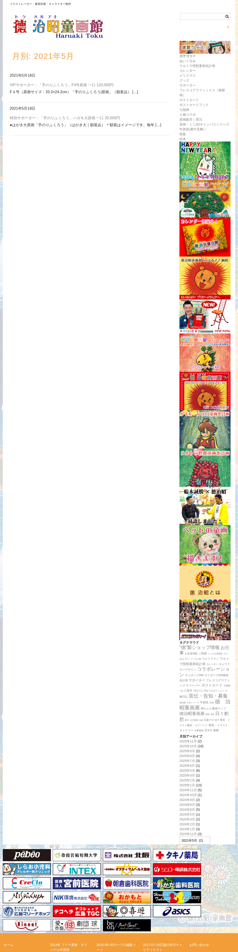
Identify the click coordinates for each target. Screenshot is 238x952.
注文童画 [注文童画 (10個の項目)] (194, 720)
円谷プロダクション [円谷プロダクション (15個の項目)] (214, 690)
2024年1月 (187, 829)
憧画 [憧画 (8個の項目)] (212, 714)
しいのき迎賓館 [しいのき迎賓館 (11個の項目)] (215, 653)
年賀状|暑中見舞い (192, 129)
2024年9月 (187, 800)
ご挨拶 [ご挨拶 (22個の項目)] (202, 653)
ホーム (8, 903)
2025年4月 (187, 775)
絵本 (182, 139)
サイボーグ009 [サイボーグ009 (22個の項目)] (194, 675)
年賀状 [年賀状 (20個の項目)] (204, 702)
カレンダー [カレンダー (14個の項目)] (212, 664)
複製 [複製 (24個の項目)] (216, 730)
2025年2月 (187, 780)
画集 (182, 134)
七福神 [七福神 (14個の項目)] (226, 685)
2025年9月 (187, 751)
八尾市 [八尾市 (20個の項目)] (188, 690)
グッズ (184, 80)
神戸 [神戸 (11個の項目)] (217, 720)
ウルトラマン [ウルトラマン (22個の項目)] (210, 658)
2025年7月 (187, 761)
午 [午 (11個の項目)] (226, 691)
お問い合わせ (199, 903)
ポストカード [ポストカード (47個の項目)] (212, 685)
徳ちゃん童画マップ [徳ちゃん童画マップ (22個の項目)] (213, 708)
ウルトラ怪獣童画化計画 (197, 66)
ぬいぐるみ (187, 61)
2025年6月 (187, 766)
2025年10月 (188, 746)
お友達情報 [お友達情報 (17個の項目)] (191, 653)
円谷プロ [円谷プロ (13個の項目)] (198, 690)
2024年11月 (188, 790)
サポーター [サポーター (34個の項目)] (197, 680)
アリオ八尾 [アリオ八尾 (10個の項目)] (196, 659)
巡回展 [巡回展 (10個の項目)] (182, 703)
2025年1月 (187, 785)
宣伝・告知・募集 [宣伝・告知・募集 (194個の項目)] (208, 695)
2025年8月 (187, 756)
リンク (101, 917)
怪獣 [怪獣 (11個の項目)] (207, 714)
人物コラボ (187, 114)
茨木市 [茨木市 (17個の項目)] (208, 730)
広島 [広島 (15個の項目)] (211, 702)
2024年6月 (187, 809)
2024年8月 (187, 805)
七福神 (184, 110)
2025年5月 (187, 770)
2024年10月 (188, 795)
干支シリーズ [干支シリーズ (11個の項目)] (193, 703)
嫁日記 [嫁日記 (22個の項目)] (183, 696)
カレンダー (187, 70)
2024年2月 (187, 824)
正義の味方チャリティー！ (208, 917)
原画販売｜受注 (190, 119)
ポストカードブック (194, 105)
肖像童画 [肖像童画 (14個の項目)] (199, 730)
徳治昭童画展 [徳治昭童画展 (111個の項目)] (192, 713)
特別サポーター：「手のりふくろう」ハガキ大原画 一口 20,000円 (65, 118)
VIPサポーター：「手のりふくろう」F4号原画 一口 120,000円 (62, 85)
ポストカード (189, 100)
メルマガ (56, 917)
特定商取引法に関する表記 (23, 925)
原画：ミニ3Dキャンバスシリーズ (204, 124)
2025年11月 (188, 741)
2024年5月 (187, 814)
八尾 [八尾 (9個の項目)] (181, 691)
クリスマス (187, 75)
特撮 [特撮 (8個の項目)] (201, 720)
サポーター (187, 85)
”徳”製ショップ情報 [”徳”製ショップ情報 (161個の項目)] (199, 647)
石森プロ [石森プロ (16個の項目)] (209, 719)
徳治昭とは (151, 917)
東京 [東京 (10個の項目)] (187, 720)
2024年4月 (187, 819)
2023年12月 (188, 834)
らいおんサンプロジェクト (23, 917)
